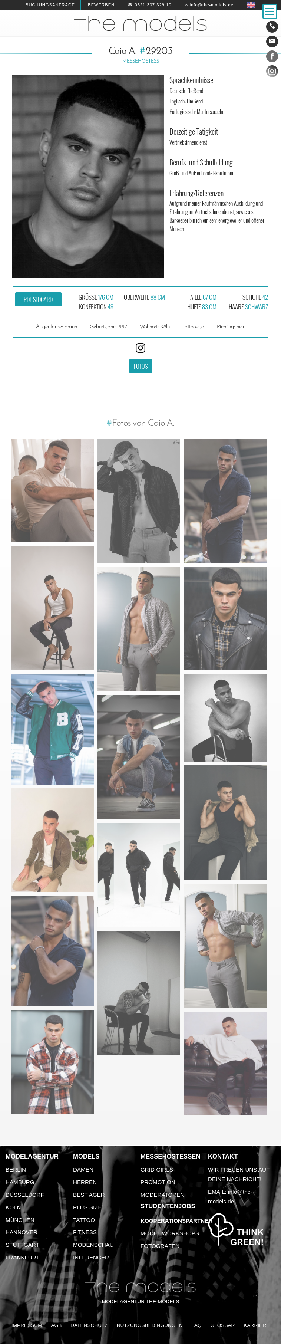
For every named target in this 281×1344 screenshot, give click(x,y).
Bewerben (101, 5)
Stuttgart (22, 1245)
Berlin (16, 1169)
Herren (85, 1182)
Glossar (222, 1325)
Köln (13, 1207)
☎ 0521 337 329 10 (149, 5)
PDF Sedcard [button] (38, 299)
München (20, 1220)
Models (86, 1156)
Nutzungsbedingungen (150, 1325)
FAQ (196, 1325)
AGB (56, 1325)
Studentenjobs (167, 1206)
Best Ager (89, 1195)
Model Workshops (169, 1233)
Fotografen (159, 1246)
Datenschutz (89, 1325)
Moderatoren (162, 1195)
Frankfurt (23, 1257)
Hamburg (20, 1182)
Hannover (21, 1232)
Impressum (26, 1325)
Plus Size (87, 1207)
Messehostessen (170, 1156)
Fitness (85, 1232)
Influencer (91, 1257)
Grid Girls (156, 1169)
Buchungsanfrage (50, 5)
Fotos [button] (141, 366)
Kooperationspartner (176, 1221)
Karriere (257, 1325)
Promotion (157, 1182)
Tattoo (84, 1220)
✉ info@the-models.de (209, 5)
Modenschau (93, 1245)
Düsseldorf (25, 1195)
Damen (83, 1169)
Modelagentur (32, 1156)
